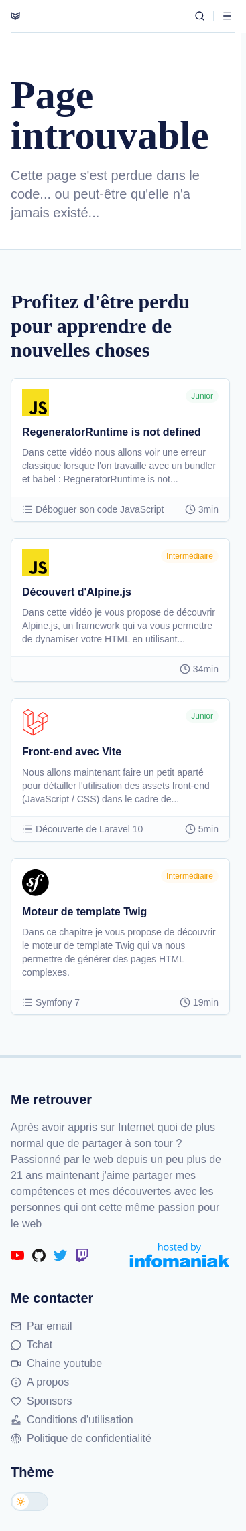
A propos (40, 1382)
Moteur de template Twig (84, 911)
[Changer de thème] (29, 1501)
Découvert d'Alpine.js (76, 592)
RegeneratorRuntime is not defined (111, 432)
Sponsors (41, 1401)
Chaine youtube (56, 1363)
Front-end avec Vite (71, 751)
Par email (41, 1326)
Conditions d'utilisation (72, 1419)
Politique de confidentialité (81, 1438)
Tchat (31, 1344)
